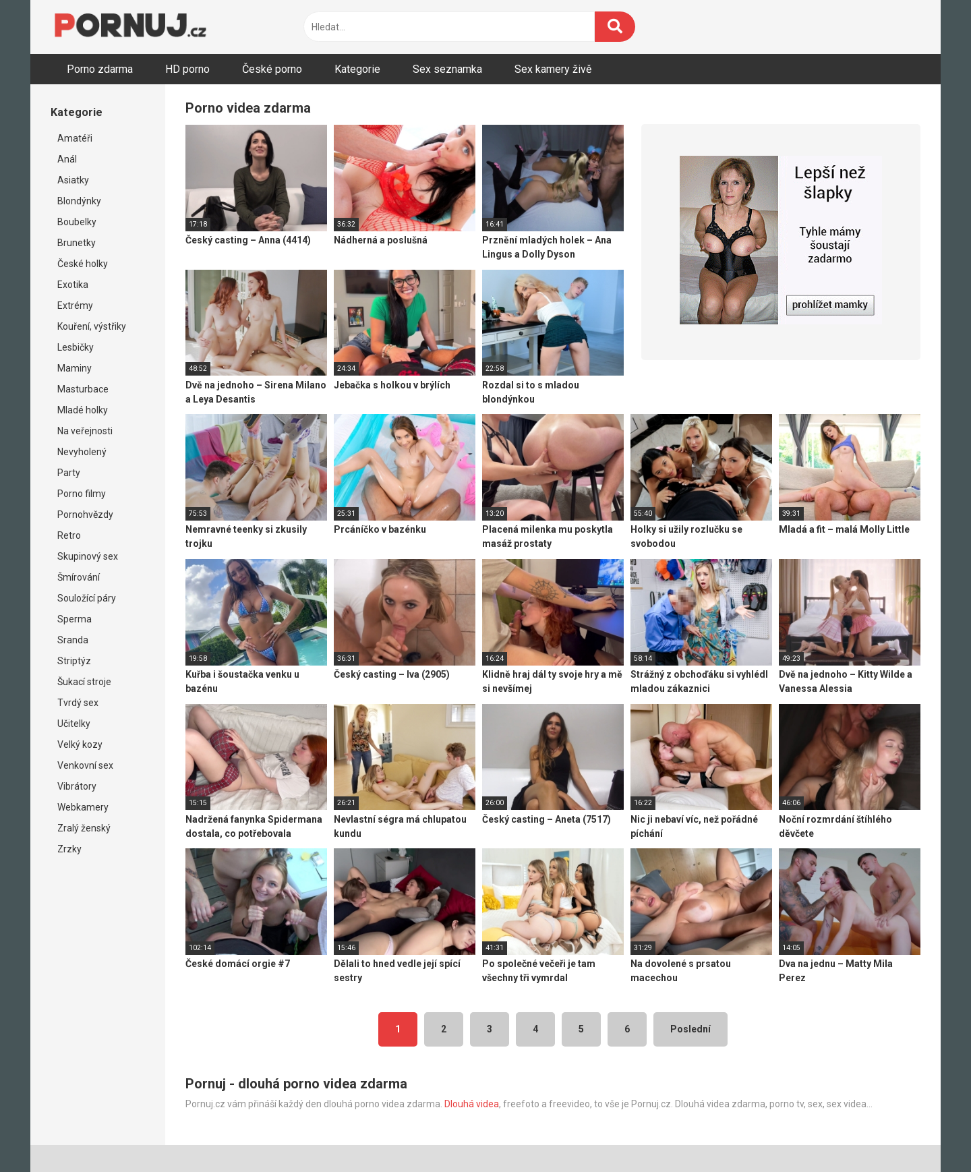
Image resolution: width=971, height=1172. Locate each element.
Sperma (74, 619)
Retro (69, 535)
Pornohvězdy (85, 514)
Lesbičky (75, 347)
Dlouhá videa (471, 1103)
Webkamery (83, 807)
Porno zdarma (100, 69)
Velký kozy (79, 744)
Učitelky (73, 723)
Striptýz (74, 660)
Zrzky (69, 849)
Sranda (72, 640)
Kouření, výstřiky (91, 326)
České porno (272, 69)
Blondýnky (79, 201)
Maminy (74, 368)
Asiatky (73, 180)
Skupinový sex (87, 556)
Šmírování (78, 577)
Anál (67, 159)
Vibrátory (76, 786)
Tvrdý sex (77, 702)
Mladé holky (82, 410)
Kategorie (357, 69)
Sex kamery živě (552, 69)
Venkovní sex (85, 765)
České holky (82, 263)
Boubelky (76, 221)
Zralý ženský (84, 828)
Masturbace (83, 389)
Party (68, 472)
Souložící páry (86, 598)
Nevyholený (82, 451)
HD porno (187, 69)
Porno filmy (81, 493)
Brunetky (76, 242)
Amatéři (74, 138)
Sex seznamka (447, 69)
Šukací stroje (84, 681)
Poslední (690, 1029)
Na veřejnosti (85, 431)
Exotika (72, 284)
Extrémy (75, 305)
